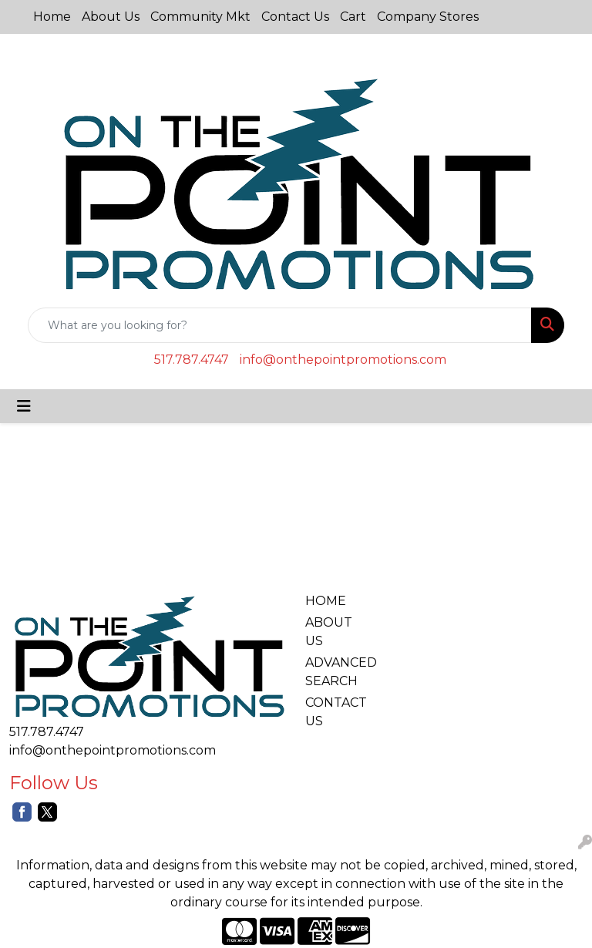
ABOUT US (328, 631)
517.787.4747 (191, 359)
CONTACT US (333, 711)
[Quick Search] (280, 325)
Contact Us (295, 16)
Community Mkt (200, 16)
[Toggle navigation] (24, 406)
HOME (325, 600)
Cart (353, 16)
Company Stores (428, 16)
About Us (111, 16)
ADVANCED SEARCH (333, 671)
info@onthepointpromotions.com (343, 359)
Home (52, 16)
